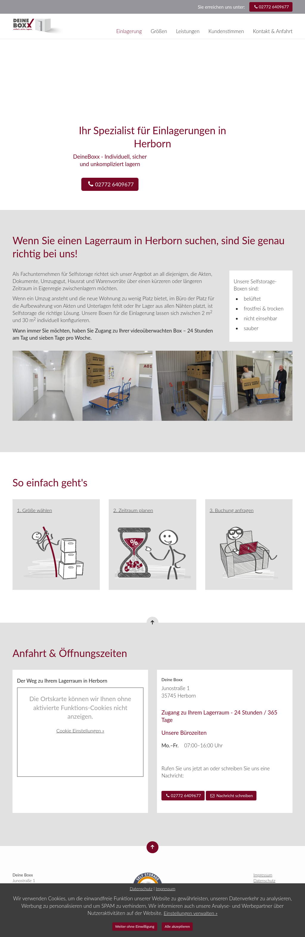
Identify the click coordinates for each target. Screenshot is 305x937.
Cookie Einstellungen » (80, 730)
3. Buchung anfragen (232, 510)
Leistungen (188, 31)
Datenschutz (264, 880)
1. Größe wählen (35, 510)
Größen (159, 31)
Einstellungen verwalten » (190, 913)
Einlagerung (129, 31)
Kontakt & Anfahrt (272, 31)
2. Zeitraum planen (133, 510)
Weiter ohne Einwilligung (135, 926)
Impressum (262, 874)
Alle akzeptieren (177, 926)
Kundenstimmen (226, 31)
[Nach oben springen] (152, 623)
